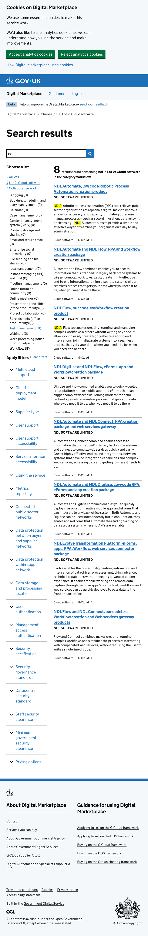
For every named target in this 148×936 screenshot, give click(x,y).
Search (90, 153)
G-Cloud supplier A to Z (23, 855)
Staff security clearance (27, 717)
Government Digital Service (44, 903)
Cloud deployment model (26, 393)
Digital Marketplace (24, 93)
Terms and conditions (22, 890)
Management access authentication (28, 630)
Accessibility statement (23, 895)
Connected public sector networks (27, 512)
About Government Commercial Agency (35, 838)
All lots (14, 177)
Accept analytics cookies (31, 54)
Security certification (26, 651)
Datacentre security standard (26, 696)
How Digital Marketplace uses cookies (39, 65)
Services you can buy (21, 830)
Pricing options (28, 761)
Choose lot (49, 114)
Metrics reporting (24, 491)
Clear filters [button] (38, 357)
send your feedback (94, 104)
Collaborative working (25, 188)
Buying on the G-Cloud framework (102, 845)
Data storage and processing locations (29, 588)
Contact (12, 821)
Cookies (47, 890)
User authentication (28, 609)
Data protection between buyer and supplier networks (29, 538)
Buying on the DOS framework (99, 853)
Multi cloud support (25, 372)
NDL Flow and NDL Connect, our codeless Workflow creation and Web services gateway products (94, 617)
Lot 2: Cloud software (24, 183)
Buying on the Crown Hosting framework (107, 862)
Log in (77, 93)
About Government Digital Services (32, 847)
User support (27, 425)
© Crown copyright (127, 923)
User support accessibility (27, 441)
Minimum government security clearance (26, 740)
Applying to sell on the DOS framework (105, 836)
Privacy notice (67, 890)
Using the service (30, 475)
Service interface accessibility (30, 459)
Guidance (57, 93)
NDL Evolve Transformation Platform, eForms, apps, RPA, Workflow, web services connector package (95, 548)
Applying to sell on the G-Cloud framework (108, 828)
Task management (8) (25, 328)
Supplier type (27, 411)
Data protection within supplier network (29, 564)
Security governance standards (26, 672)
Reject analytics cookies (82, 54)
